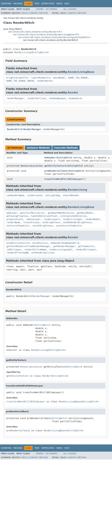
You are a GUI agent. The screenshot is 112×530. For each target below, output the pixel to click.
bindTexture (40, 243)
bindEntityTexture (18, 243)
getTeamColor (86, 246)
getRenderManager (64, 246)
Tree (36, 3)
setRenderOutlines (43, 252)
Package (17, 3)
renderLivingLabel (60, 249)
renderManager (15, 98)
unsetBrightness (43, 225)
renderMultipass (85, 249)
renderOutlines (36, 98)
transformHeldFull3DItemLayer (63, 179)
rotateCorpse (31, 222)
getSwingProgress (17, 216)
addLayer (11, 213)
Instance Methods (38, 147)
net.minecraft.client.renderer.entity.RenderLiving (46, 37)
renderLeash (34, 195)
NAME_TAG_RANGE (78, 77)
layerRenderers (41, 77)
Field (24, 13)
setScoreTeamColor (18, 225)
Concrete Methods (66, 147)
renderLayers (52, 219)
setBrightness (51, 222)
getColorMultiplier (32, 213)
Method (43, 13)
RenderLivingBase (81, 71)
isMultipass (14, 249)
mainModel (59, 77)
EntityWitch (82, 37)
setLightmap (52, 195)
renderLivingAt (72, 219)
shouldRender (71, 195)
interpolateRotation (73, 216)
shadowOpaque (57, 98)
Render (73, 92)
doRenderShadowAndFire (65, 243)
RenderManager (32, 129)
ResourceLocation (32, 165)
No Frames (51, 9)
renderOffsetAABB (17, 252)
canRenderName (15, 195)
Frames (40, 9)
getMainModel (85, 213)
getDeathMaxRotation (61, 213)
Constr (33, 13)
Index (59, 3)
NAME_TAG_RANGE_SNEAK (20, 81)
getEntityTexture (55, 165)
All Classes (69, 9)
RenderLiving (22, 52)
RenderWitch (14, 129)
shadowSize (75, 98)
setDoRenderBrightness (77, 222)
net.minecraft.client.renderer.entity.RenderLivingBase (43, 34)
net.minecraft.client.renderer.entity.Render (32, 31)
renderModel (92, 219)
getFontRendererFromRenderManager (28, 246)
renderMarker (45, 81)
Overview (6, 3)
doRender (49, 157)
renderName (13, 222)
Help (66, 3)
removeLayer (33, 219)
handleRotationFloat (44, 216)
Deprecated (47, 3)
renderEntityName (35, 249)
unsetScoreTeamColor (69, 225)
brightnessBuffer (17, 77)
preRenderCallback (56, 171)
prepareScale (14, 219)
